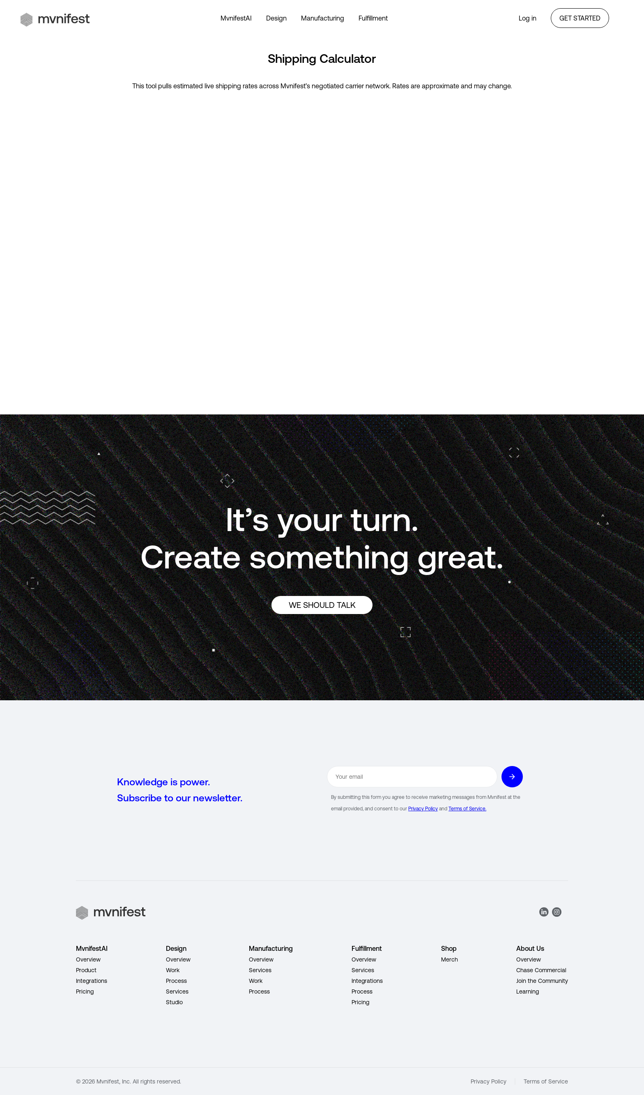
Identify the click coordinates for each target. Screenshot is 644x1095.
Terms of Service (546, 1081)
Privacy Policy (423, 809)
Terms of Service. (467, 809)
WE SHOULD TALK (322, 605)
